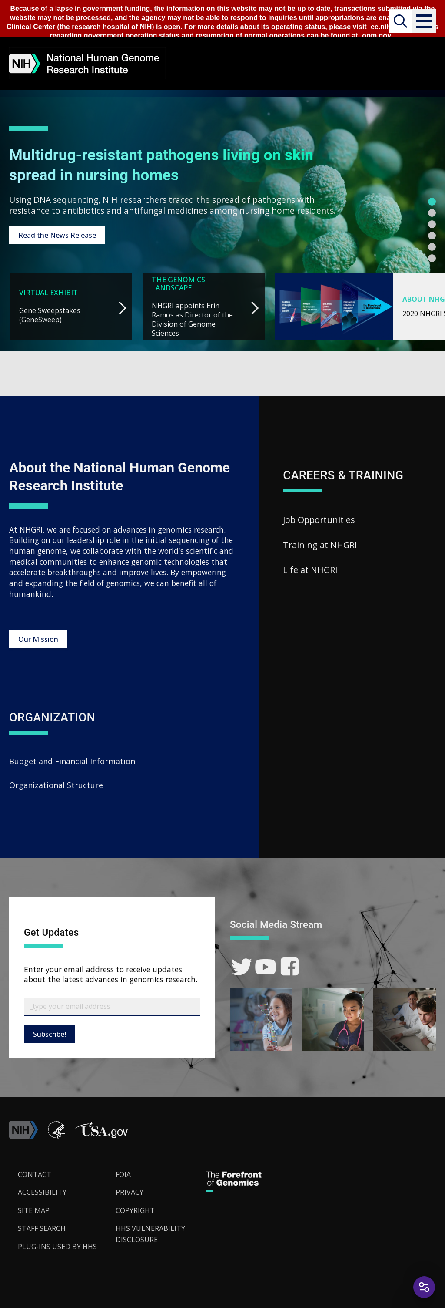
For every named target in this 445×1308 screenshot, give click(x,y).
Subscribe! (49, 1033)
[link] (242, 966)
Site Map (34, 1209)
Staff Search (42, 1228)
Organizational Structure (56, 784)
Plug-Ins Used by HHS (57, 1246)
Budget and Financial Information (72, 760)
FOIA (123, 1173)
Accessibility (42, 1192)
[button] (424, 21)
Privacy (129, 1192)
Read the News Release (57, 234)
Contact (34, 1173)
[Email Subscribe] (112, 1006)
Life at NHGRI (310, 569)
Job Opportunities (319, 519)
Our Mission (38, 638)
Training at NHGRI (320, 544)
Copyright (135, 1209)
